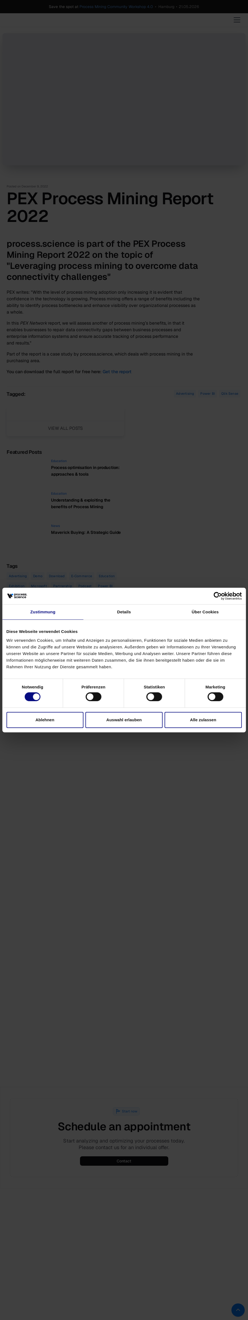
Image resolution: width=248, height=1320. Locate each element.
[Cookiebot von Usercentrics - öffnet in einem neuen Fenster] (217, 596)
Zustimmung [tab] (42, 611)
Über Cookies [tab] (205, 611)
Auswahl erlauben (124, 719)
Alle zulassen (203, 719)
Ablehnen (45, 719)
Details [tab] (124, 611)
